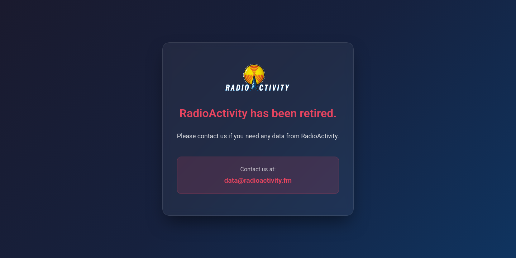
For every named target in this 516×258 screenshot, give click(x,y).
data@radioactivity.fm (258, 180)
